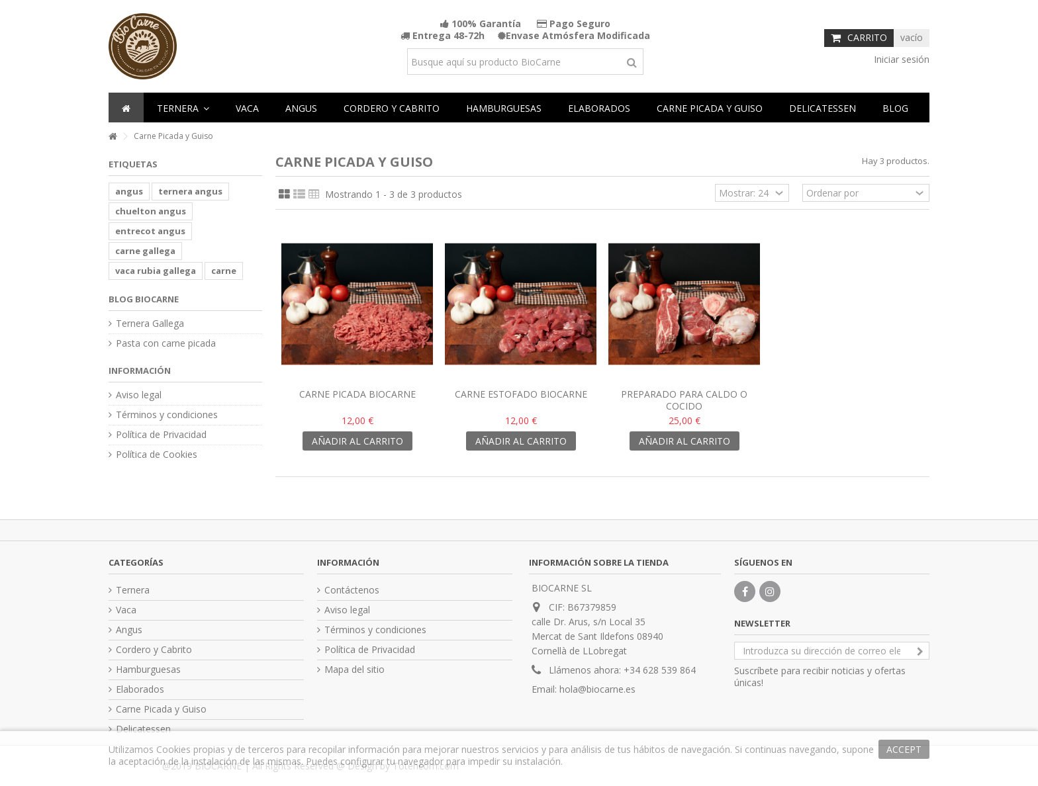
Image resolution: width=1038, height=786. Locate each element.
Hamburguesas (148, 670)
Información (140, 370)
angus (129, 191)
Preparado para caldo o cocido (684, 400)
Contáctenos (351, 590)
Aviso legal (139, 395)
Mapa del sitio (354, 670)
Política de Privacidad (161, 435)
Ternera (133, 590)
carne (223, 271)
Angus (129, 630)
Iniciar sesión (900, 59)
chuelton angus (150, 211)
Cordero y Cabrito (154, 650)
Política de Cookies (156, 454)
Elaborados (140, 689)
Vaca (126, 610)
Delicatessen (143, 729)
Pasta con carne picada (166, 343)
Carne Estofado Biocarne (521, 394)
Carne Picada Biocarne (357, 394)
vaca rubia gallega (155, 271)
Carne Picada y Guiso (161, 709)
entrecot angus (150, 231)
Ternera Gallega (150, 323)
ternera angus (190, 191)
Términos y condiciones (167, 415)
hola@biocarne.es (597, 689)
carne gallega (145, 251)
